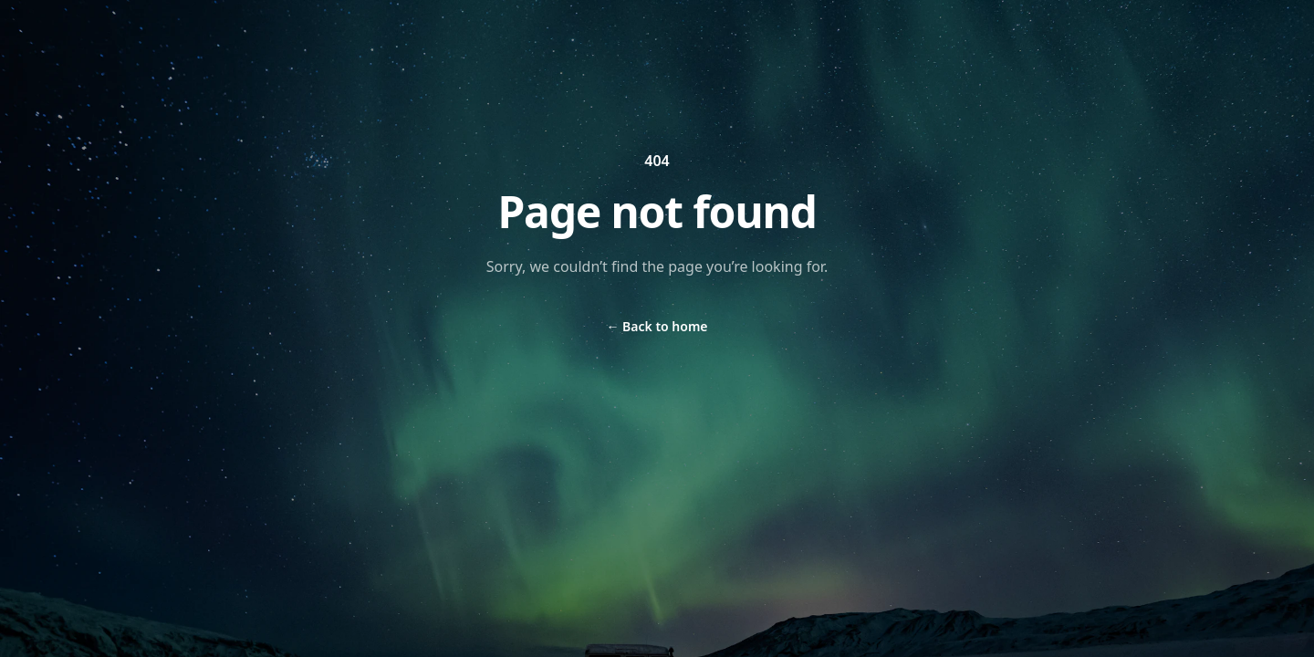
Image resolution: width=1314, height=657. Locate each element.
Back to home (656, 326)
